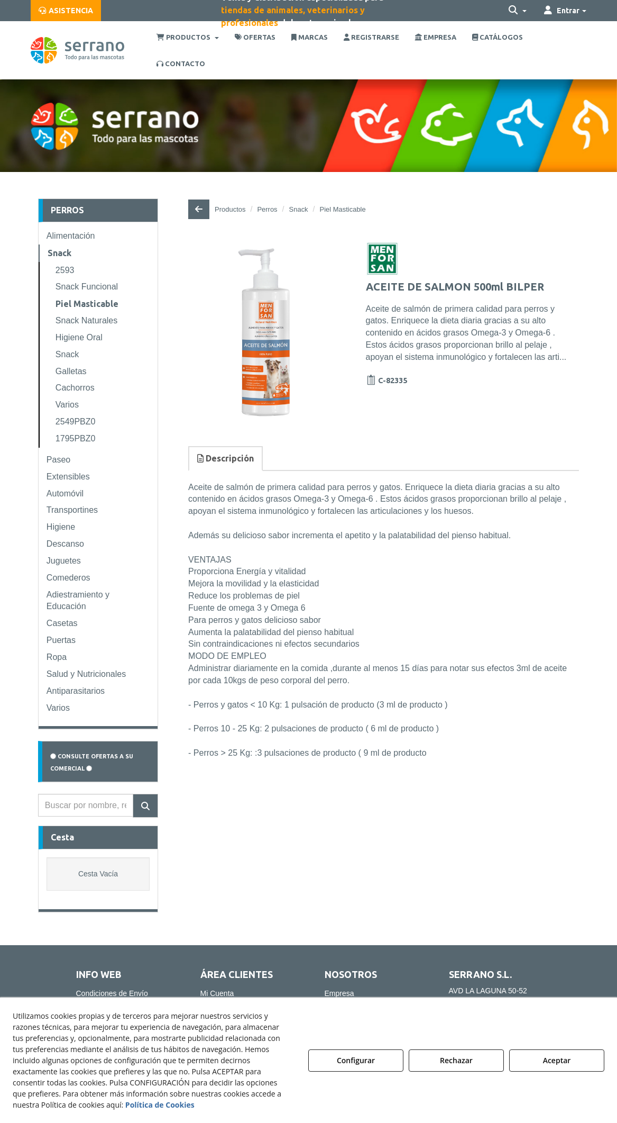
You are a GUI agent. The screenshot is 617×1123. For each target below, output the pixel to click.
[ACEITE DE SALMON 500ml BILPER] (265, 332)
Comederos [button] (68, 577)
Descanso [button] (65, 543)
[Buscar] (145, 806)
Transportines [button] (72, 509)
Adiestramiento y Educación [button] (78, 600)
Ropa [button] (57, 657)
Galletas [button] (71, 371)
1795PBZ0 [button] (76, 438)
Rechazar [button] (456, 1060)
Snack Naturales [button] (86, 320)
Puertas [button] (61, 640)
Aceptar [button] (557, 1060)
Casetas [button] (62, 623)
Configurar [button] (356, 1060)
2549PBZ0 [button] (76, 421)
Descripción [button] (225, 458)
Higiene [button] (61, 526)
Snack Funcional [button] (87, 286)
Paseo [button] (58, 459)
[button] (66, 10)
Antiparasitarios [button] (76, 690)
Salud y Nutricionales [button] (86, 673)
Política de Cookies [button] (160, 1105)
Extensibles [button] (68, 476)
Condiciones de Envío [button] (112, 993)
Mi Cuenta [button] (217, 993)
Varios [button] (67, 404)
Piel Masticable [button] (87, 304)
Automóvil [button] (65, 493)
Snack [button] (59, 253)
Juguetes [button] (64, 560)
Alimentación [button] (71, 235)
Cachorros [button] (75, 387)
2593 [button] (65, 270)
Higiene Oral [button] (79, 337)
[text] (85, 805)
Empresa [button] (339, 993)
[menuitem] (66, 10)
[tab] (226, 458)
